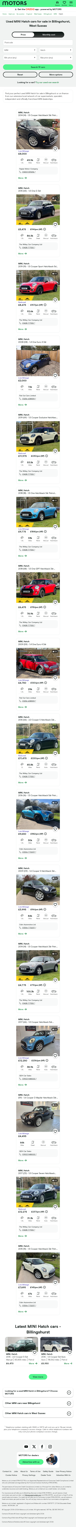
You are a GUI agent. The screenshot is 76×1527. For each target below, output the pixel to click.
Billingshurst (48, 14)
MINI (55, 14)
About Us (24, 1471)
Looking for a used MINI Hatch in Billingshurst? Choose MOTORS (38, 1392)
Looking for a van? (38, 82)
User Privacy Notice (63, 1471)
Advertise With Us (63, 1475)
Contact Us (7, 1471)
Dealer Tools (46, 1475)
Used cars (12, 14)
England (29, 14)
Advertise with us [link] (31, 1462)
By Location (20, 14)
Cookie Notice (11, 1475)
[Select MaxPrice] (56, 57)
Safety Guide (48, 1471)
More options (55, 74)
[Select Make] (20, 50)
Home (5, 14)
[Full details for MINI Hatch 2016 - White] (56, 1351)
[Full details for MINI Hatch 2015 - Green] (21, 1351)
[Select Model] (56, 50)
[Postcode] (38, 42)
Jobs (16, 1471)
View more (38, 1377)
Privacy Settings (28, 1475)
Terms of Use (35, 1471)
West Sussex (38, 14)
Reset (20, 74)
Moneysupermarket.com (33, 1495)
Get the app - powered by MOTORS (38, 9)
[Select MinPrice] (20, 57)
